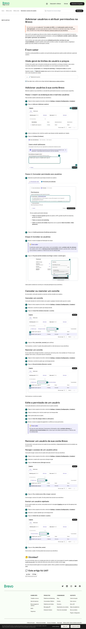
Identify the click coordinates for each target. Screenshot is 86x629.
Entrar (66, 3)
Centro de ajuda (73, 598)
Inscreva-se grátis (77, 3)
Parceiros (59, 604)
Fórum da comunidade (62, 609)
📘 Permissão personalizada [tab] (48, 181)
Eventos (59, 601)
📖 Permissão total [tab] (34, 181)
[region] (43, 626)
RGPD (32, 608)
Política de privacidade (41, 622)
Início (3, 10)
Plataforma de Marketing (49, 598)
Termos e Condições (51, 622)
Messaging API (47, 607)
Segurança (33, 611)
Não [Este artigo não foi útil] (35, 574)
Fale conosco (73, 601)
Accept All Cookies (75, 626)
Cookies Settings (55, 626)
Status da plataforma (74, 607)
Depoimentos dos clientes (63, 607)
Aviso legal (59, 622)
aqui (64, 562)
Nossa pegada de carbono (35, 605)
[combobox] (64, 11)
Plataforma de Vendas (49, 604)
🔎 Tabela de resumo (34, 77)
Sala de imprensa (34, 601)
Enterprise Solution (48, 609)
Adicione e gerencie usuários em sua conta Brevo (56, 30)
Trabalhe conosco (35, 598)
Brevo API (72, 604)
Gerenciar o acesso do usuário (28, 10)
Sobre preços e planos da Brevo (56, 81)
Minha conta (9, 10)
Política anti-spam (31, 622)
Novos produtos (73, 609)
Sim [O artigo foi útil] (29, 574)
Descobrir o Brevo (55, 3)
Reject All (65, 626)
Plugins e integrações (75, 612)
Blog (58, 598)
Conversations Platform (49, 601)
